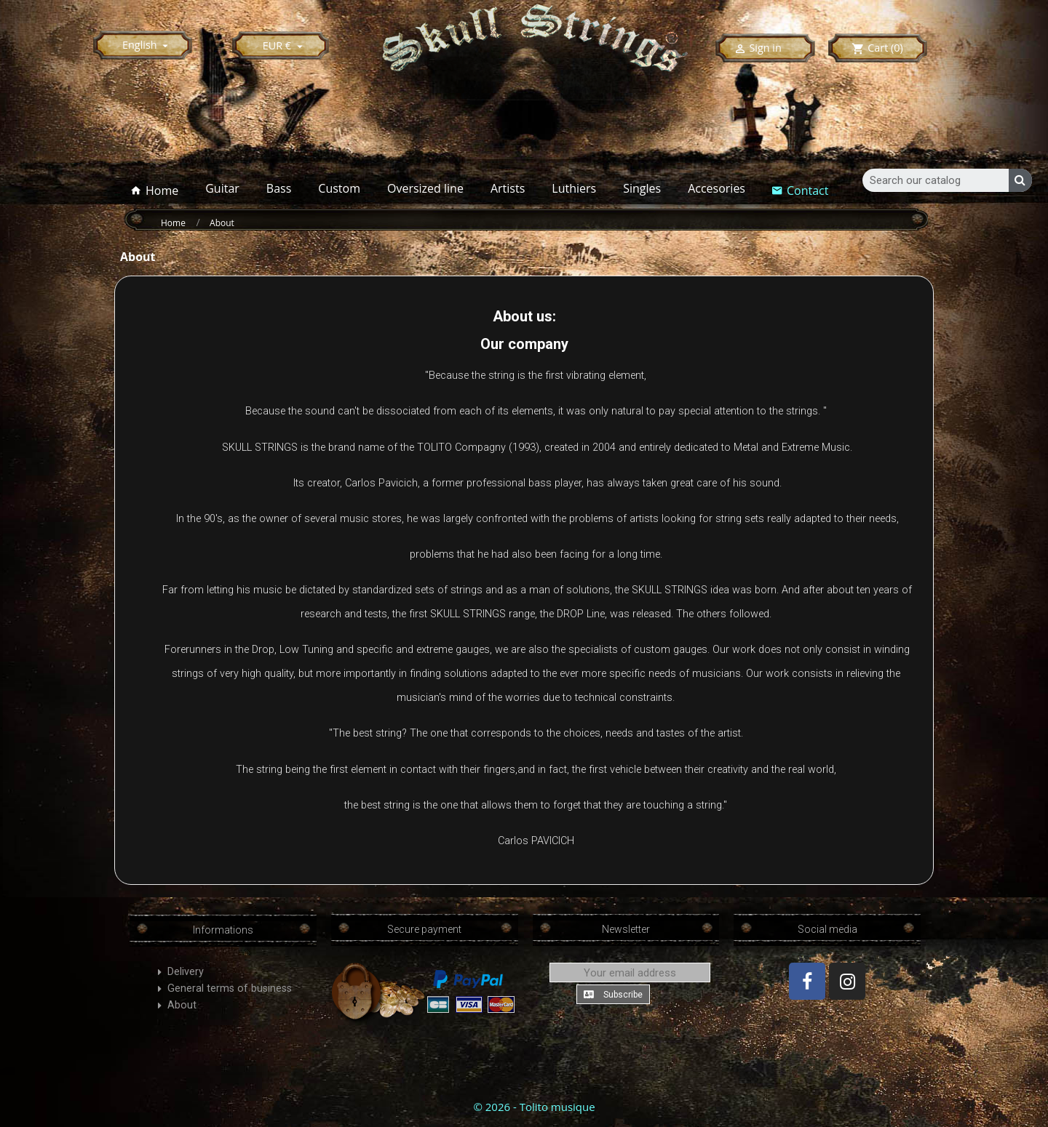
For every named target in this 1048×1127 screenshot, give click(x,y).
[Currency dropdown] (285, 45)
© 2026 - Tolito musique (534, 1106)
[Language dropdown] (147, 44)
